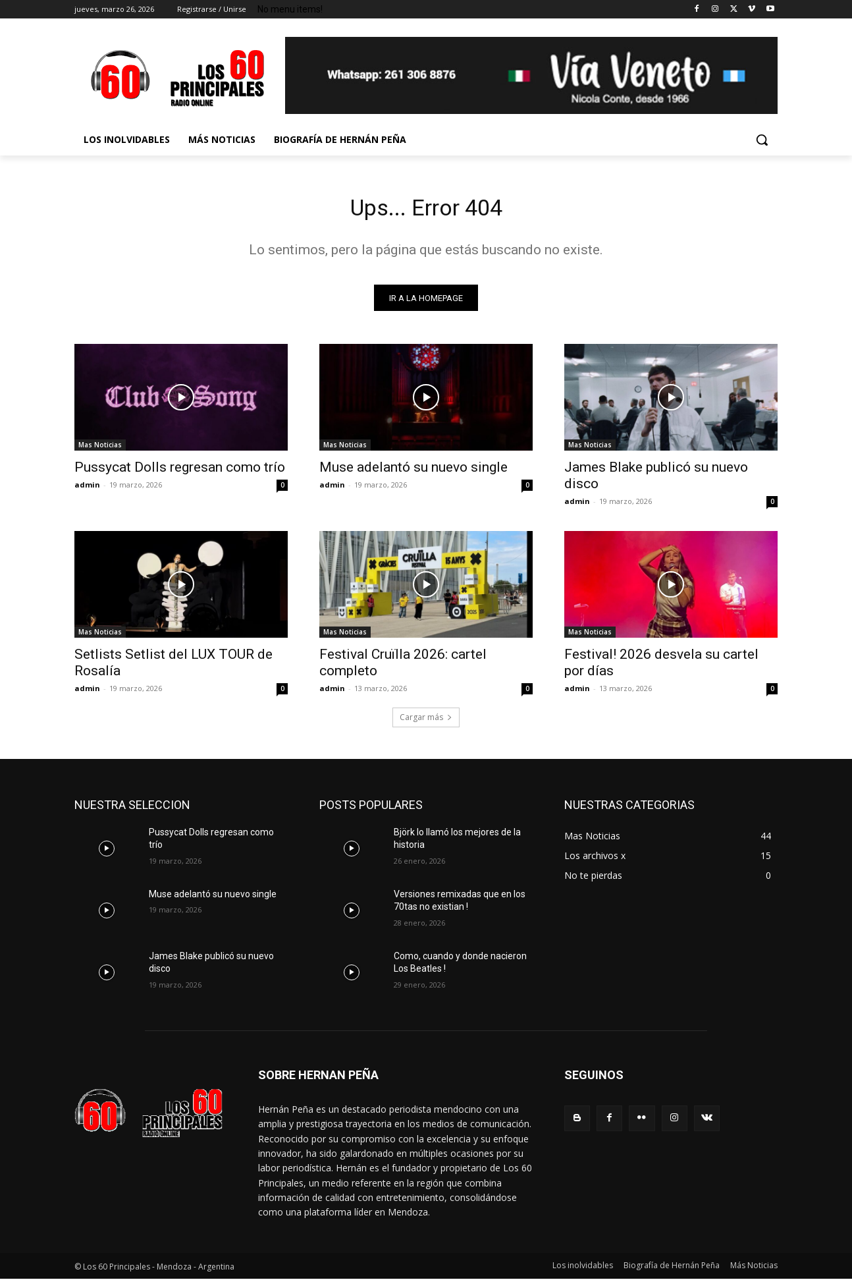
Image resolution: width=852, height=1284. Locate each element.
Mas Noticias (100, 450)
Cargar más (426, 722)
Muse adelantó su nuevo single (413, 472)
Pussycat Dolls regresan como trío (179, 472)
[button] (762, 139)
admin (87, 490)
